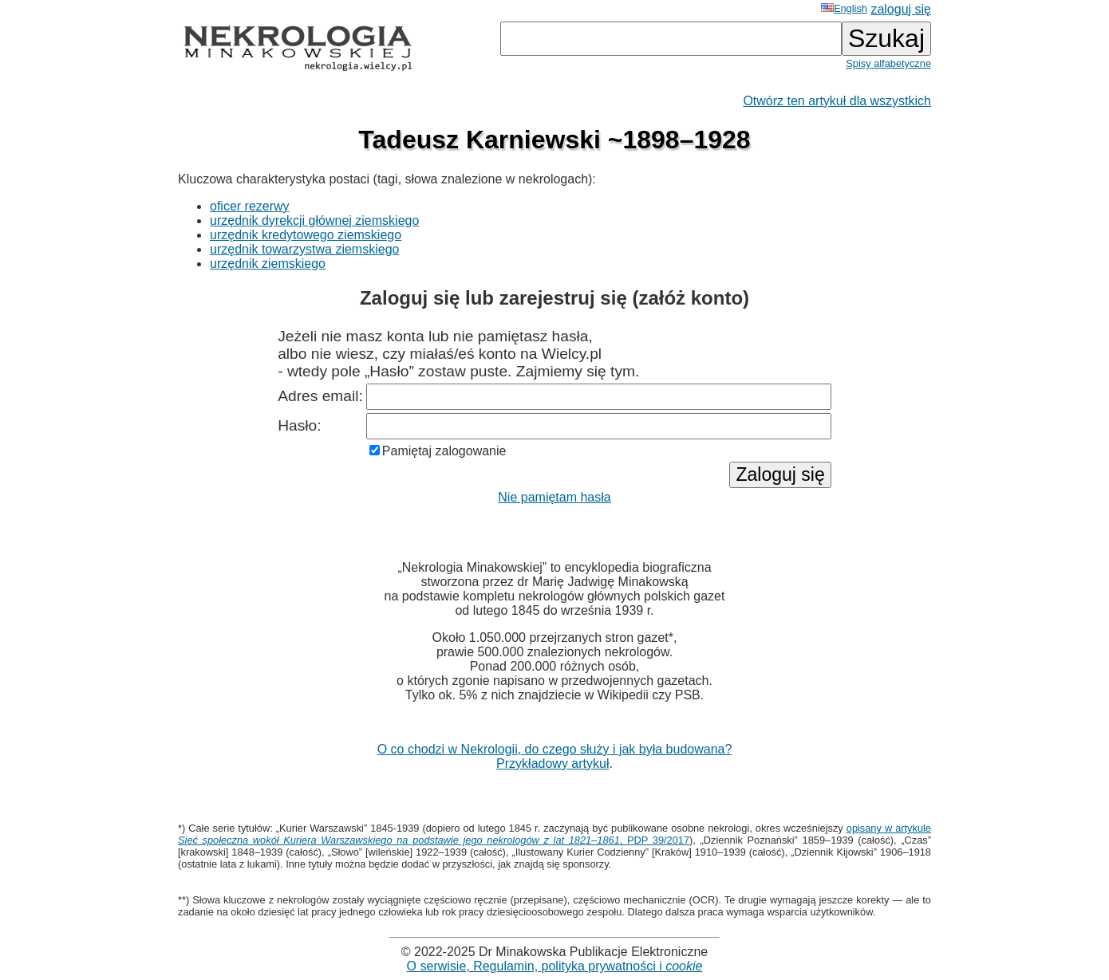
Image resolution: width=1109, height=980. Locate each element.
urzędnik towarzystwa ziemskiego (304, 249)
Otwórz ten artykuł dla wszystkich (837, 101)
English (844, 8)
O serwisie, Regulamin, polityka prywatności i (555, 966)
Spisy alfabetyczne (888, 63)
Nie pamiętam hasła (554, 497)
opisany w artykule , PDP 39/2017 (554, 834)
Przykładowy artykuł (552, 763)
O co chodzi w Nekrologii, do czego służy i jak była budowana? (554, 749)
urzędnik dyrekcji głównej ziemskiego (314, 220)
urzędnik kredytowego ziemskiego (305, 235)
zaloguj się (900, 9)
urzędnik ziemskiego (268, 263)
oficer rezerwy (250, 206)
